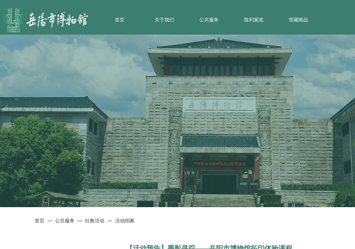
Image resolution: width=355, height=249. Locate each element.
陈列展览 (253, 19)
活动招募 (125, 220)
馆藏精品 (298, 19)
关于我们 (164, 19)
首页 (119, 19)
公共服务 (209, 19)
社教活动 (94, 220)
